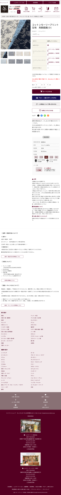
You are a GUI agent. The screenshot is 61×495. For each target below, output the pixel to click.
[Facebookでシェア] (42, 116)
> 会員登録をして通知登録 (53, 54)
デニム (32, 322)
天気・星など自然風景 (6, 331)
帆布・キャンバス (5, 369)
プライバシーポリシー (36, 489)
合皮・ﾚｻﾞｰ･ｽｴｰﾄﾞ (5, 373)
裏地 (2, 389)
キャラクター (34, 320)
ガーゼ (32, 352)
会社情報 (10, 486)
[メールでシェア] (48, 116)
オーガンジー (4, 355)
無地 (2, 315)
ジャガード (33, 371)
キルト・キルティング (36, 362)
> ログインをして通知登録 (53, 50)
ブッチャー (4, 366)
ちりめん (3, 364)
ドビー (32, 364)
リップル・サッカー (36, 382)
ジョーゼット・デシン (36, 378)
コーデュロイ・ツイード (37, 385)
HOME (3, 16)
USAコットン (4, 325)
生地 (7, 16)
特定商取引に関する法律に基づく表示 (20, 489)
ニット (32, 373)
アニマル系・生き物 (36, 318)
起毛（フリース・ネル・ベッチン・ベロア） (12, 385)
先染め (3, 371)
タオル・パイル (35, 366)
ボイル (3, 359)
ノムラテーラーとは (17, 486)
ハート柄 (33, 331)
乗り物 (32, 341)
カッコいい (4, 334)
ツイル (3, 362)
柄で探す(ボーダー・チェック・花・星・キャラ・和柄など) (24, 16)
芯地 (32, 387)
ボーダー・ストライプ (6, 341)
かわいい (33, 334)
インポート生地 (5, 327)
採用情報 (32, 486)
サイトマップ (46, 489)
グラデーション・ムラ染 (37, 336)
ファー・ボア (4, 387)
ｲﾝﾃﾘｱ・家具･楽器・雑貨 (37, 329)
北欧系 (32, 343)
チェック (3, 322)
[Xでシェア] (38, 116)
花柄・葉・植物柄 (5, 318)
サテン (32, 375)
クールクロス (4, 382)
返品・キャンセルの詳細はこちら (13, 305)
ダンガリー (33, 357)
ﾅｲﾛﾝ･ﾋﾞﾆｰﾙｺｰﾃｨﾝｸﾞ (35, 380)
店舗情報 (26, 486)
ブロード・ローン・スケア (37, 355)
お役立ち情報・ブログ (40, 486)
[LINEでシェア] (45, 116)
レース (3, 380)
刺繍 (2, 343)
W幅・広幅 (4, 375)
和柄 (41, 16)
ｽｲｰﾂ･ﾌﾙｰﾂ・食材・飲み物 (7, 338)
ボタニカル (33, 325)
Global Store (30, 416)
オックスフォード (35, 359)
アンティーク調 (5, 329)
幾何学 (32, 327)
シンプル (3, 336)
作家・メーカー (5, 345)
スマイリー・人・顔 (36, 338)
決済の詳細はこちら (10, 280)
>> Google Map (30, 449)
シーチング (4, 352)
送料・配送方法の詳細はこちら (12, 256)
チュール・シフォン (6, 378)
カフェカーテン (35, 369)
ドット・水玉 (34, 315)
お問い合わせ (50, 486)
